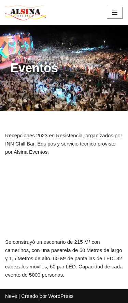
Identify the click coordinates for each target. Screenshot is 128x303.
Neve (11, 296)
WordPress (60, 296)
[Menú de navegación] (115, 12)
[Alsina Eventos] (25, 13)
